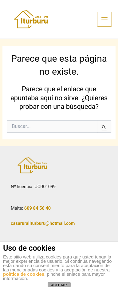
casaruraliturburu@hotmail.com (43, 223)
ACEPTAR (59, 285)
